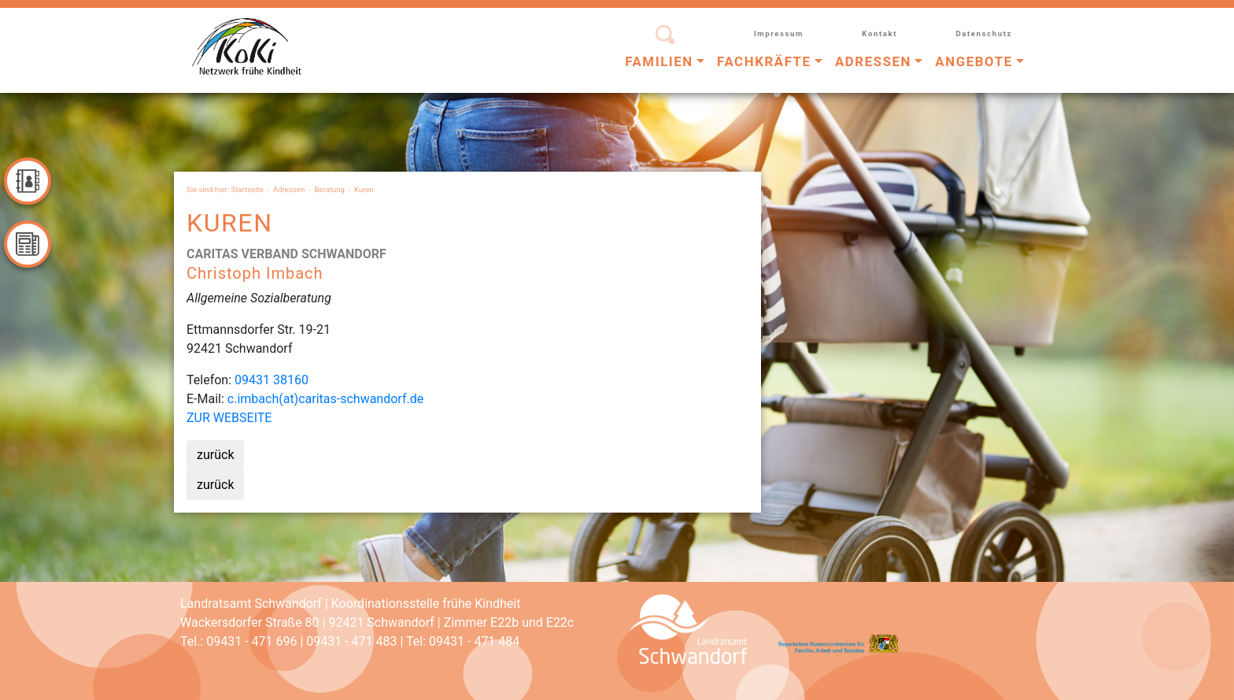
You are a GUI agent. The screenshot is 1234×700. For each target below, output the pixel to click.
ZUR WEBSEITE (229, 417)
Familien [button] (659, 61)
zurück (215, 454)
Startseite (247, 189)
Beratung (329, 189)
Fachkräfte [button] (764, 61)
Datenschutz (983, 33)
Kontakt (879, 33)
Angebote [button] (973, 61)
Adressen (289, 189)
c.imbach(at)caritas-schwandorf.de (325, 398)
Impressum (779, 33)
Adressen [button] (873, 61)
